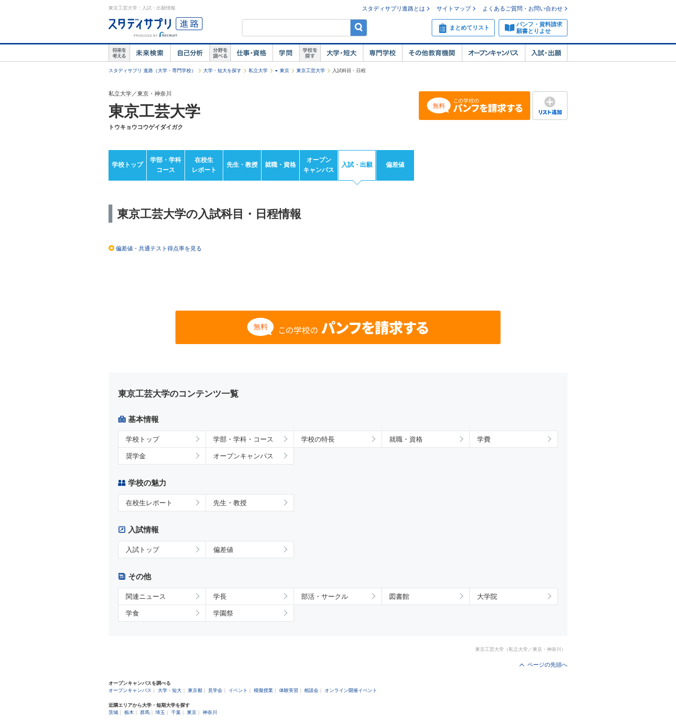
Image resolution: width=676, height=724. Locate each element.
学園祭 (223, 613)
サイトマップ (453, 8)
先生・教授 (242, 164)
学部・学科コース (165, 164)
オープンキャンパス (493, 53)
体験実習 (288, 690)
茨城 (113, 712)
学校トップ (127, 164)
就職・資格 (280, 164)
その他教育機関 (432, 53)
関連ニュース (146, 596)
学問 (286, 53)
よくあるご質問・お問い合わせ (522, 8)
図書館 (399, 596)
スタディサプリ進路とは (393, 8)
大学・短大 (341, 53)
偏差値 (395, 164)
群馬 (145, 712)
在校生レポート (204, 164)
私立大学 (258, 70)
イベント (238, 690)
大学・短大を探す (222, 70)
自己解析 (189, 53)
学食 (132, 613)
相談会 (311, 690)
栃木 (129, 712)
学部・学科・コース (243, 439)
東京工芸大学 (310, 70)
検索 (358, 27)
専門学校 (382, 53)
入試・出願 (546, 53)
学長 (220, 596)
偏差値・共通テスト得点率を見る (159, 248)
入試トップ (142, 549)
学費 (484, 439)
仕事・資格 (251, 53)
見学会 (215, 690)
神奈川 (210, 712)
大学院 (487, 596)
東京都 (195, 690)
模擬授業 (263, 690)
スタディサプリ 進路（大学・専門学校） (152, 70)
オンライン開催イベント (351, 690)
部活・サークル (324, 596)
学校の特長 (318, 439)
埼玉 (160, 712)
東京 (284, 70)
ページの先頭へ (547, 664)
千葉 (176, 712)
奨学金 (136, 456)
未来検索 (150, 53)
